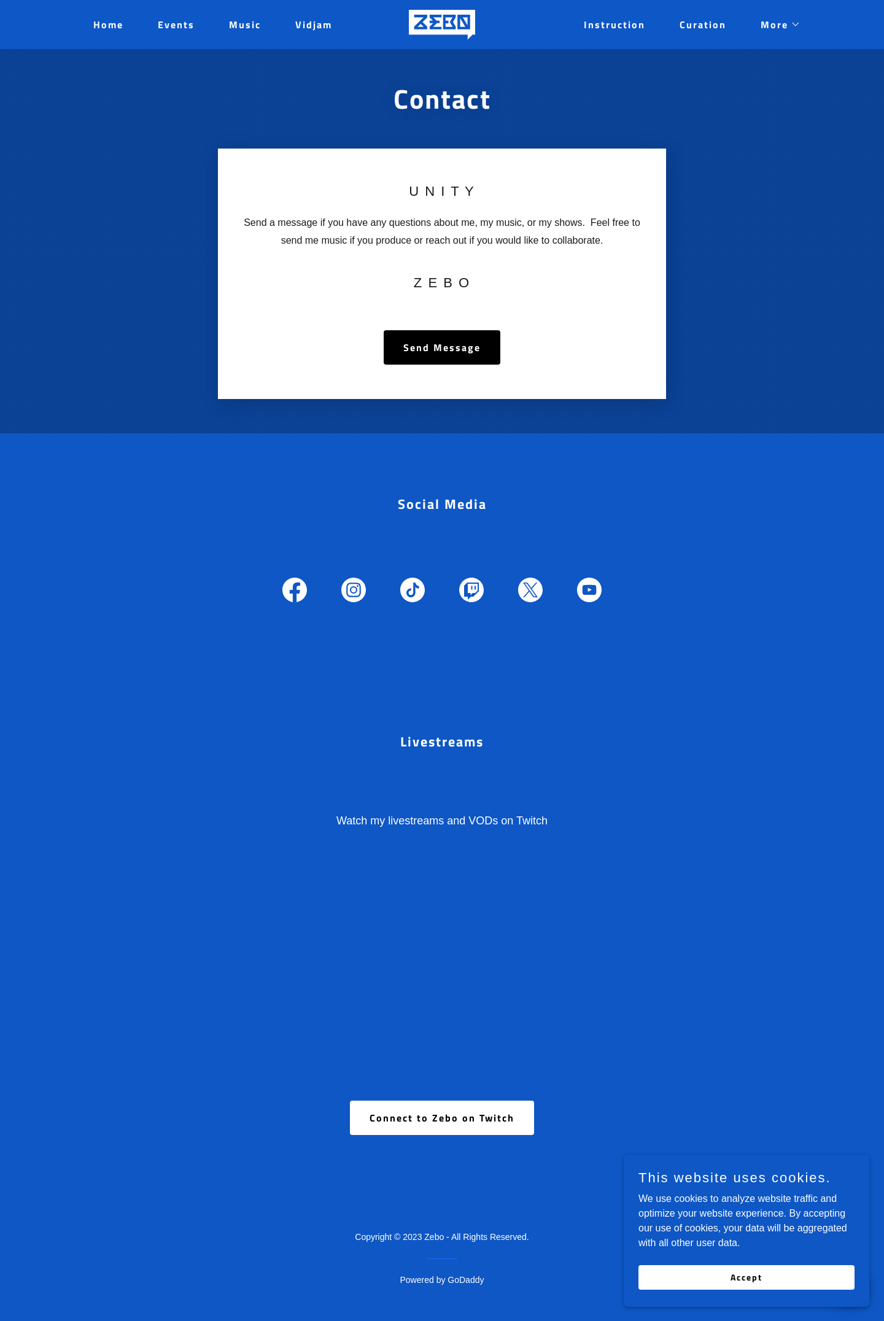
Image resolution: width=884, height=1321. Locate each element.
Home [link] (108, 24)
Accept (746, 1277)
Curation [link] (703, 24)
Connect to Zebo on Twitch (442, 1117)
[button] (776, 24)
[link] (442, 23)
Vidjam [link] (313, 24)
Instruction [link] (614, 24)
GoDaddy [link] (466, 1280)
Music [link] (245, 24)
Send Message (442, 347)
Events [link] (176, 24)
